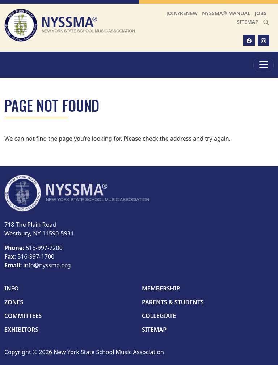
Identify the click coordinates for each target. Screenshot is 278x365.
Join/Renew (182, 13)
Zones (13, 302)
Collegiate (159, 316)
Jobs (260, 13)
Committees (23, 316)
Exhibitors (21, 330)
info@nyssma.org (47, 265)
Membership (161, 288)
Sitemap (247, 21)
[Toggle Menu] (263, 65)
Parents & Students (173, 302)
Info (11, 288)
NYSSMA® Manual (226, 13)
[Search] (266, 21)
